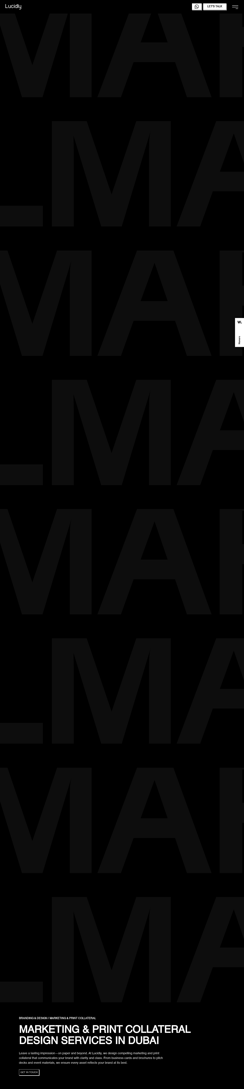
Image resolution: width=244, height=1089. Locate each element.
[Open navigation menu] (235, 7)
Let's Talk (214, 6)
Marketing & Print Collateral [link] (73, 1018)
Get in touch (29, 1072)
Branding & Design (33, 1018)
